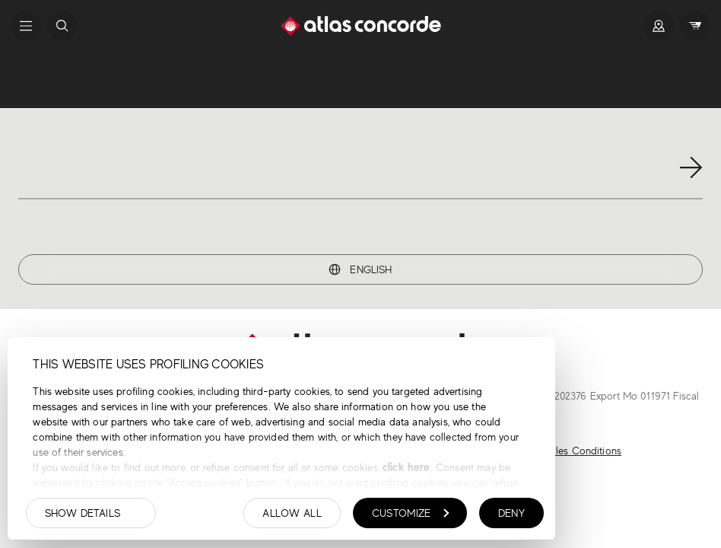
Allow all (292, 513)
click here (405, 466)
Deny (511, 513)
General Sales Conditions (563, 450)
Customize (410, 513)
